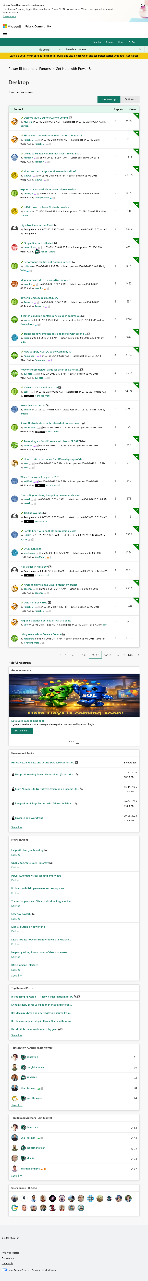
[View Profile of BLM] (26, 391)
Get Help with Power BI (74, 68)
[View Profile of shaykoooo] (29, 552)
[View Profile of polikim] (28, 266)
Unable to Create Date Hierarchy (30, 862)
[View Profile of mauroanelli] (30, 427)
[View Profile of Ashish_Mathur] (48, 251)
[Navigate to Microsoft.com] (12, 26)
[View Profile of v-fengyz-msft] (31, 642)
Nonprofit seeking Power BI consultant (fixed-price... (45, 774)
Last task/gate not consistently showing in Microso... (41, 939)
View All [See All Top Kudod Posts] (16, 1035)
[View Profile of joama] (27, 320)
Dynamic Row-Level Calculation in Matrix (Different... (41, 1004)
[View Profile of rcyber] (23, 539)
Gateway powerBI (21, 914)
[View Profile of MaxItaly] (28, 157)
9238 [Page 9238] (107, 655)
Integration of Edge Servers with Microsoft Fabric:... (45, 803)
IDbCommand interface (24, 965)
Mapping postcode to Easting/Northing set (45, 280)
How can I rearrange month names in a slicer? (50, 171)
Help (120, 41)
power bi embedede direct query (39, 297)
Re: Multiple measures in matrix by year (34, 1029)
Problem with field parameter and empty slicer (38, 888)
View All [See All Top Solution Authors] (16, 1105)
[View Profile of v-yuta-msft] (41, 521)
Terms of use (8, 1258)
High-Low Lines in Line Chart (37, 225)
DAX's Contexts (32, 548)
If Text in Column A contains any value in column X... (50, 315)
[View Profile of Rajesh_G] (28, 139)
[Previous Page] (59, 655)
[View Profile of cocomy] (28, 588)
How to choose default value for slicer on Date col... (50, 369)
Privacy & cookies (10, 1252)
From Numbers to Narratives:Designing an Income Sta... (47, 789)
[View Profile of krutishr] (28, 211)
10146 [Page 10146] (128, 655)
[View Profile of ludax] (26, 337)
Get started (132, 55)
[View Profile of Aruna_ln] (28, 193)
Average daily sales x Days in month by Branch (51, 584)
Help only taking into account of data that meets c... (41, 952)
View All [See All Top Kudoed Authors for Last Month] (16, 1176)
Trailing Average (33, 513)
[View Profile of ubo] (26, 624)
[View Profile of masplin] (28, 284)
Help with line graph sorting (27, 850)
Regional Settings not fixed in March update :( (46, 620)
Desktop (15, 854)
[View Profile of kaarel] (27, 499)
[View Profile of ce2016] (27, 535)
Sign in (109, 41)
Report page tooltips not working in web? (48, 262)
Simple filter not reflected (39, 243)
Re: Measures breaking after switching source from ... (41, 1013)
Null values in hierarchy (34, 566)
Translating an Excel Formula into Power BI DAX (51, 441)
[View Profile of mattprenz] (29, 638)
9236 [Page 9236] (83, 655)
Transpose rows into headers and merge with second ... (55, 333)
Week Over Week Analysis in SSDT (39, 477)
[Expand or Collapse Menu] (5, 34)
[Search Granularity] (49, 49)
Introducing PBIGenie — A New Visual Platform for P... (42, 996)
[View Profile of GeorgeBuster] (42, 197)
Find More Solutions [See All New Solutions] (16, 976)
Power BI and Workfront (29, 818)
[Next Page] (137, 655)
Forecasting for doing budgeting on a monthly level (50, 495)
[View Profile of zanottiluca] (29, 247)
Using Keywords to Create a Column (41, 634)
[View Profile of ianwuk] (27, 175)
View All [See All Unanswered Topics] (16, 827)
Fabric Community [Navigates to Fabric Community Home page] (38, 26)
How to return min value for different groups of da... (54, 459)
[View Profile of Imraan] (27, 409)
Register (97, 41)
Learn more (9, 16)
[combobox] (104, 49)
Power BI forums (21, 68)
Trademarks (7, 1263)
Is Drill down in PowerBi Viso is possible (46, 207)
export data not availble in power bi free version (48, 189)
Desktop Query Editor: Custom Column (46, 117)
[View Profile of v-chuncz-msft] (42, 395)
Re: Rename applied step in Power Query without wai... (42, 1021)
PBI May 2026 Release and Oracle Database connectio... (43, 762)
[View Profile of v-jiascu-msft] (52, 431)
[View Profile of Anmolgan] (29, 355)
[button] (108, 99)
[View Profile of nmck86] (28, 445)
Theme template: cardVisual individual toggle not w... (41, 901)
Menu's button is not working (28, 926)
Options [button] (129, 99)
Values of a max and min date (41, 387)
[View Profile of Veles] (23, 270)
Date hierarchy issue (36, 602)
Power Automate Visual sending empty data (36, 875)
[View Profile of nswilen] (28, 121)
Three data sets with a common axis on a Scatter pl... (54, 135)
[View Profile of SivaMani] (39, 556)
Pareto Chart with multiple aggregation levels (50, 531)
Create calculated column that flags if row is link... (52, 153)
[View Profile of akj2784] (28, 481)
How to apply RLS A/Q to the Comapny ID (47, 351)
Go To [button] (132, 42)
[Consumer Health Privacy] (44, 1270)
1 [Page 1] (66, 655)
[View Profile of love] (26, 463)
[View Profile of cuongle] (28, 373)
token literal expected (33, 405)
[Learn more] (22, 731)
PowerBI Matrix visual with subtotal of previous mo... (51, 423)
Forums (45, 68)
